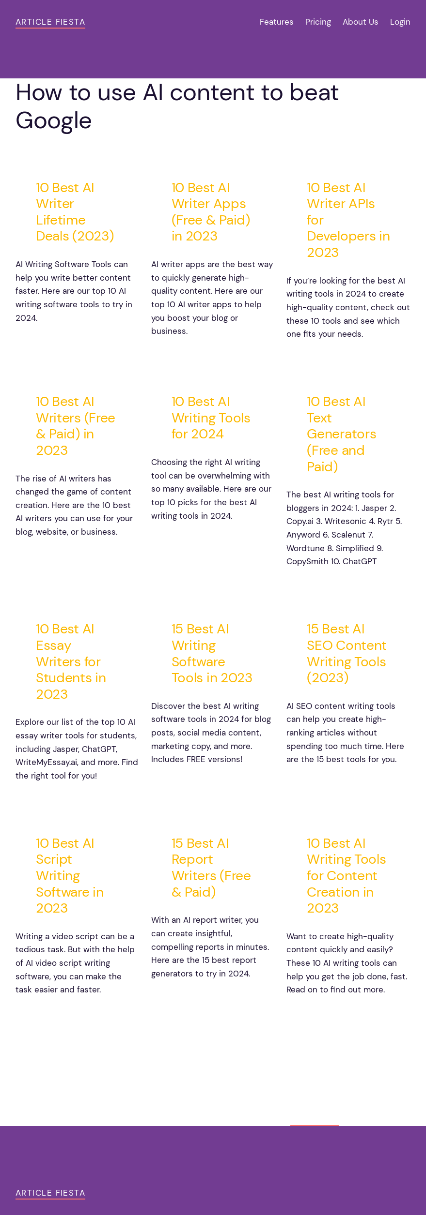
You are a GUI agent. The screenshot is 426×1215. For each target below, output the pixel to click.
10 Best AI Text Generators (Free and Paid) (341, 434)
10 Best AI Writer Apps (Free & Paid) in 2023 (211, 212)
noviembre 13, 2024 (192, 355)
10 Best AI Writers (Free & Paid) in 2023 (75, 425)
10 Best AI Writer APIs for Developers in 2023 (348, 220)
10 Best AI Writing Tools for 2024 (211, 417)
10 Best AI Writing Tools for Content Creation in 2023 (346, 875)
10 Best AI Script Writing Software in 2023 (70, 875)
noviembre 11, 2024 (326, 358)
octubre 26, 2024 (189, 998)
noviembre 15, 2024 (57, 342)
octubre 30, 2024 (324, 784)
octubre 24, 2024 (324, 1014)
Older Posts (384, 1053)
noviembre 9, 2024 (55, 556)
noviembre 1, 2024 (189, 784)
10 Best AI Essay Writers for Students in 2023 (71, 661)
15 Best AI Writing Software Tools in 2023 (212, 653)
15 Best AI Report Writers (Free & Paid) (211, 867)
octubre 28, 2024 (53, 1014)
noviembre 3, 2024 (55, 800)
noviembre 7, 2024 (190, 540)
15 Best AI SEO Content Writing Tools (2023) (347, 653)
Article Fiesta (50, 21)
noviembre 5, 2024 (325, 586)
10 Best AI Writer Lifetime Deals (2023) (74, 212)
